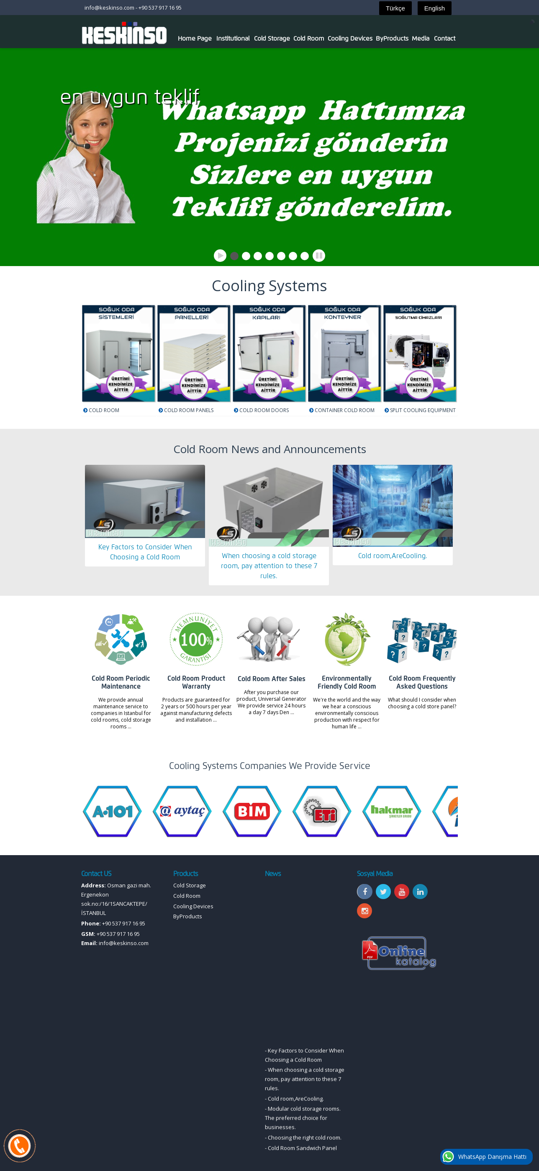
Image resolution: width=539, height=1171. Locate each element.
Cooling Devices (350, 38)
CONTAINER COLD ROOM (345, 410)
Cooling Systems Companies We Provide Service (269, 765)
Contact (444, 38)
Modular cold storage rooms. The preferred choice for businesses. (303, 1142)
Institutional (232, 38)
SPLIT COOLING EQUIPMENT (423, 410)
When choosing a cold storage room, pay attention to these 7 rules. (269, 566)
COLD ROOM (104, 410)
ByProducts (392, 38)
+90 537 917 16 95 (160, 7)
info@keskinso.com (109, 7)
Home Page (195, 38)
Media (420, 38)
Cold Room (308, 38)
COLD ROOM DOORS (264, 410)
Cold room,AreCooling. (392, 556)
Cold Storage (272, 38)
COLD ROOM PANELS (188, 410)
